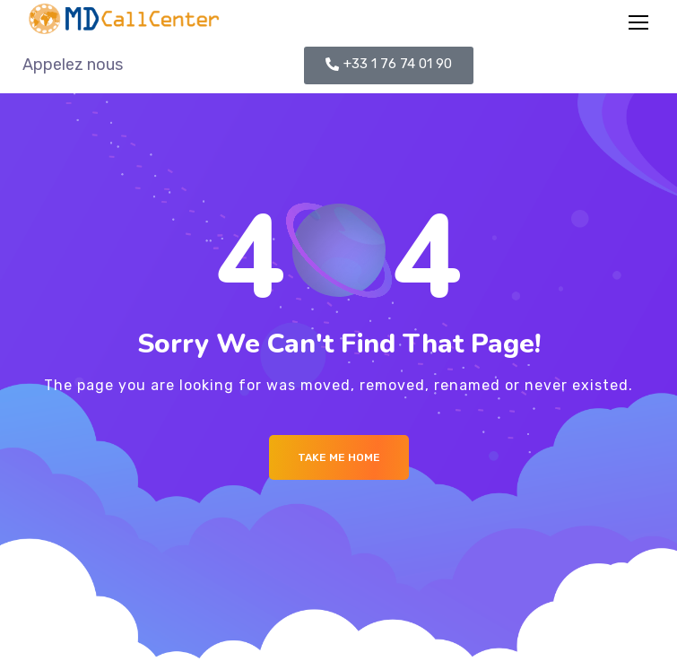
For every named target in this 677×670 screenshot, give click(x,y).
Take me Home (339, 457)
